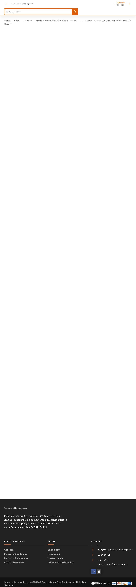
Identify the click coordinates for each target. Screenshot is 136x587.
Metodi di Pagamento (16, 560)
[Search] (75, 11)
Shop (16, 21)
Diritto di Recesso (14, 564)
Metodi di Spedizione (15, 555)
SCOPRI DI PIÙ (39, 529)
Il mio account (55, 560)
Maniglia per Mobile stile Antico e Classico (56, 21)
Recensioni (54, 555)
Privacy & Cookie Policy (60, 564)
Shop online (54, 551)
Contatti (8, 551)
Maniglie (28, 21)
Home (7, 21)
